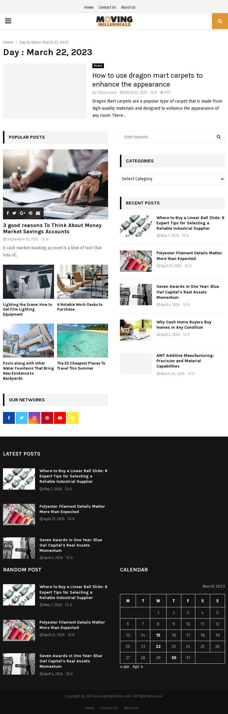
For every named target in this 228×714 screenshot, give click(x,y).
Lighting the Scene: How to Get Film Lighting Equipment (27, 309)
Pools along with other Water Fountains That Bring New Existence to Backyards (28, 370)
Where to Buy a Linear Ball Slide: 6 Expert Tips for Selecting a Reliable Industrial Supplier (190, 223)
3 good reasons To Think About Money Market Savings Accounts (52, 228)
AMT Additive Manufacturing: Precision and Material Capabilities (185, 361)
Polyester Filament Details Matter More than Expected (189, 255)
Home (89, 7)
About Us (128, 7)
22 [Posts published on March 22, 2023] (158, 646)
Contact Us (107, 7)
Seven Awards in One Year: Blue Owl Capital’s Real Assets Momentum (187, 292)
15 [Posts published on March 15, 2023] (158, 635)
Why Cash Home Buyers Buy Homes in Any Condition (183, 325)
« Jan (124, 666)
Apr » (138, 666)
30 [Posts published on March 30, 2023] (173, 657)
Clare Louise (107, 92)
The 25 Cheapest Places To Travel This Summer (81, 365)
